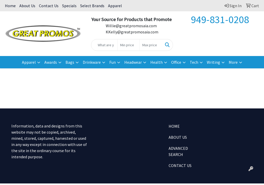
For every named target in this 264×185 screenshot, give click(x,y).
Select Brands (92, 5)
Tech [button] (194, 62)
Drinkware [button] (92, 62)
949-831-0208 (220, 19)
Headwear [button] (133, 62)
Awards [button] (50, 62)
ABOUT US (178, 137)
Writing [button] (213, 62)
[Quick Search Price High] (150, 45)
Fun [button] (112, 62)
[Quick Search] (104, 45)
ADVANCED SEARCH (178, 151)
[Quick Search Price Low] (128, 45)
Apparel (115, 5)
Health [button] (156, 62)
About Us (27, 5)
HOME (174, 126)
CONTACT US (180, 165)
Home (10, 5)
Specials (69, 5)
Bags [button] (69, 62)
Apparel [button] (29, 62)
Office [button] (176, 62)
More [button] (233, 62)
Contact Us (49, 5)
